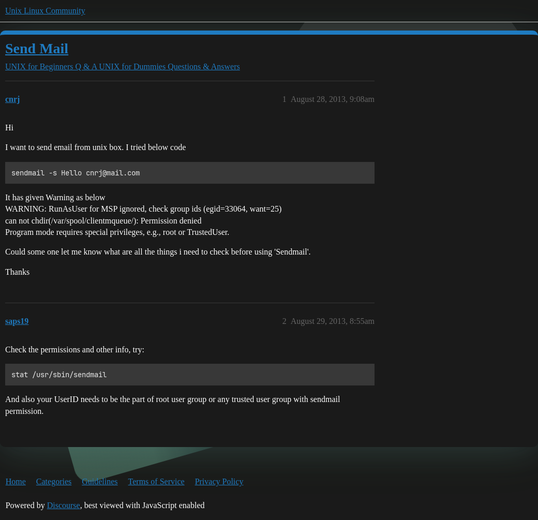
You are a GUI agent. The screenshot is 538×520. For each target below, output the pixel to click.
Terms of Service (156, 481)
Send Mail (36, 48)
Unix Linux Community (45, 10)
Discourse (63, 505)
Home (16, 481)
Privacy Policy (219, 481)
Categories (53, 481)
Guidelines (99, 481)
